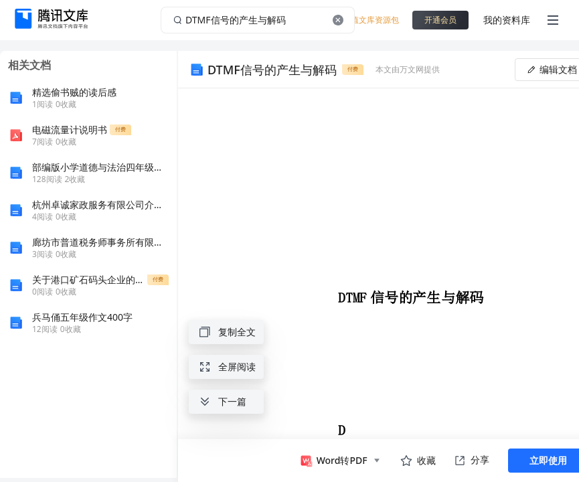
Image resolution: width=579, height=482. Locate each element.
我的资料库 (506, 19)
